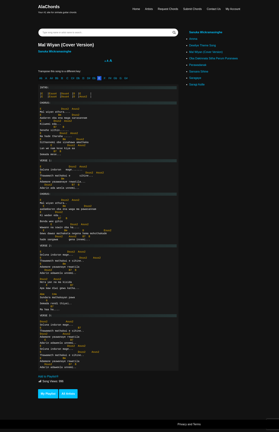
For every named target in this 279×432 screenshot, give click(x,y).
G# (126, 78)
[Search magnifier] (174, 32)
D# (89, 78)
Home (135, 8)
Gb (116, 78)
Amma (193, 39)
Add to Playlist (48, 379)
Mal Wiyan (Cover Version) (206, 52)
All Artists (68, 396)
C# (73, 78)
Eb (94, 78)
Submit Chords (192, 8)
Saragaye (195, 78)
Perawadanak (198, 65)
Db (78, 78)
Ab (40, 78)
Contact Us (213, 8)
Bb (57, 78)
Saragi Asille (197, 85)
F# (110, 78)
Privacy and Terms (189, 427)
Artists (148, 8)
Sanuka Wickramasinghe (55, 51)
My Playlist (48, 396)
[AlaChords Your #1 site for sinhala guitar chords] (57, 8)
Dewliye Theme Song (202, 45)
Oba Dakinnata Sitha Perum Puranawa (213, 58)
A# (51, 78)
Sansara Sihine (199, 72)
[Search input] (107, 32)
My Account (232, 8)
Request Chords (167, 8)
